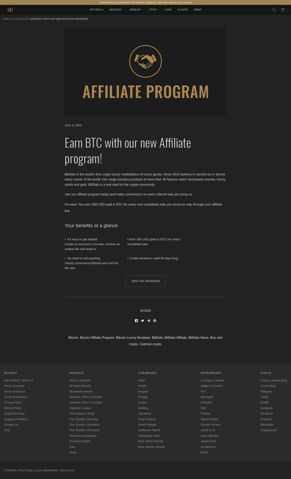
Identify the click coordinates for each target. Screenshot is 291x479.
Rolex (142, 380)
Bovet (204, 452)
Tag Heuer (144, 413)
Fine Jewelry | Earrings (83, 419)
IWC (203, 408)
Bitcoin (73, 337)
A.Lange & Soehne (213, 380)
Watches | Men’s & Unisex (85, 397)
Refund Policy (12, 408)
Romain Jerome (211, 424)
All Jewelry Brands (81, 391)
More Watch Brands (150, 441)
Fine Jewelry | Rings (82, 413)
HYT (203, 391)
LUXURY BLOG (19, 19)
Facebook (266, 413)
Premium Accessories (83, 435)
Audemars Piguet (149, 430)
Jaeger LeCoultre (211, 385)
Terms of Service (14, 391)
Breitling (143, 408)
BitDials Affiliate (175, 337)
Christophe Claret (149, 435)
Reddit (264, 402)
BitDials (157, 337)
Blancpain (207, 397)
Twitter (264, 397)
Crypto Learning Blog (273, 380)
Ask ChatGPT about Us (18, 380)
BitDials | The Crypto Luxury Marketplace (32, 470)
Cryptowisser (268, 430)
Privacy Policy (13, 402)
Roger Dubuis (147, 419)
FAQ (7, 430)
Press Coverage (14, 385)
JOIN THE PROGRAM (145, 281)
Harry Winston (210, 435)
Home (5, 19)
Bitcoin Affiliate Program (97, 337)
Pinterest (265, 419)
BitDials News (199, 337)
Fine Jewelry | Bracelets (84, 424)
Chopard (206, 402)
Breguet (143, 391)
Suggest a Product (15, 419)
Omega (143, 397)
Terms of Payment (15, 397)
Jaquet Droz (208, 441)
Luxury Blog (267, 385)
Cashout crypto (150, 344)
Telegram (266, 391)
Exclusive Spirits (79, 441)
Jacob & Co (208, 430)
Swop (72, 452)
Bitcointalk (266, 424)
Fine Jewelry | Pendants (84, 430)
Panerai (205, 413)
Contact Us (11, 424)
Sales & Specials (80, 380)
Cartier (142, 402)
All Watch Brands (80, 385)
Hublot (142, 385)
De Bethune (208, 446)
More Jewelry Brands (151, 446)
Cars (72, 446)
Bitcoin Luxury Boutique (133, 337)
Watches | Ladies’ (80, 408)
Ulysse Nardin (209, 419)
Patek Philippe (147, 424)
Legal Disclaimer (14, 413)
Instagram (266, 408)
